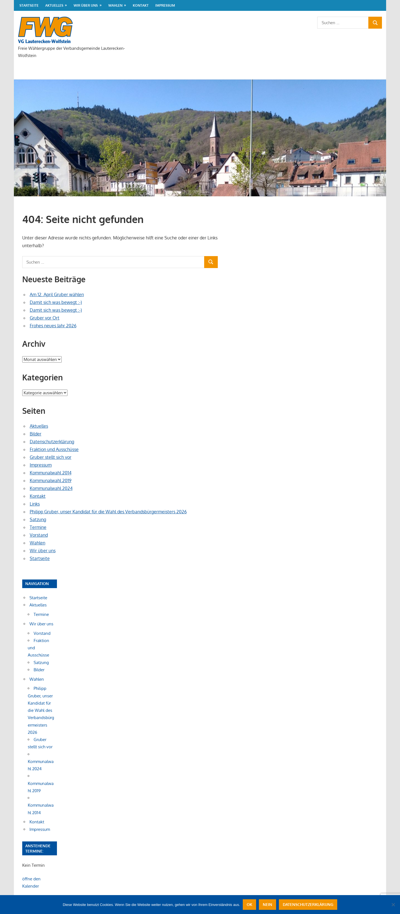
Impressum (165, 5)
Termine (38, 527)
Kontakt (141, 5)
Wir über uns (86, 5)
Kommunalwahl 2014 (50, 472)
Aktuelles (54, 5)
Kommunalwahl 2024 (51, 488)
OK (249, 904)
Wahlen (115, 5)
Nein (267, 904)
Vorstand (39, 535)
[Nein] (393, 904)
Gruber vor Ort (44, 318)
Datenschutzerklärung (52, 441)
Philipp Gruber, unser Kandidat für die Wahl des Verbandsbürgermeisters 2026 (108, 511)
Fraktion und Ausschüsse (54, 449)
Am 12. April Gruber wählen (57, 294)
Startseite (29, 5)
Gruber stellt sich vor (50, 457)
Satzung (38, 519)
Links (35, 504)
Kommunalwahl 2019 (50, 480)
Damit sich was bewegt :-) (56, 302)
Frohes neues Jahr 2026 (53, 325)
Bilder (35, 434)
